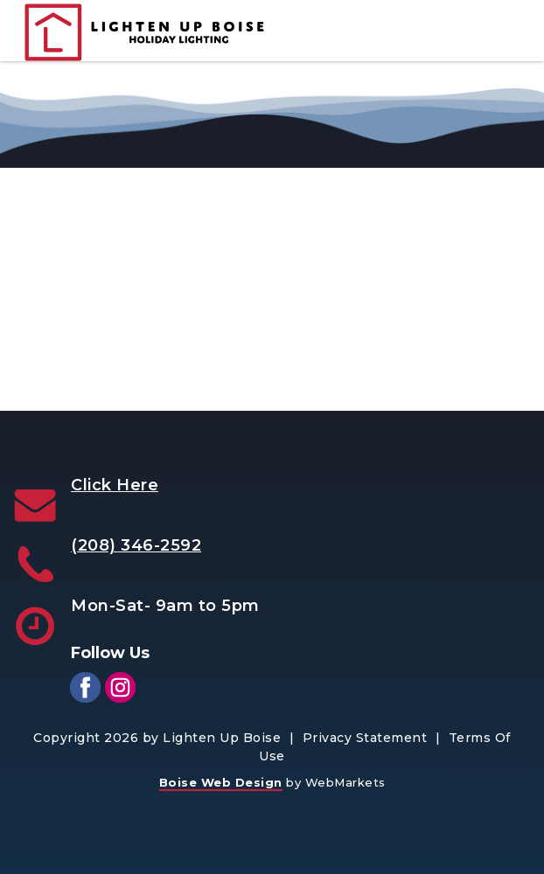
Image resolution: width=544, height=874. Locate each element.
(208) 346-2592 (136, 545)
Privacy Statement (365, 738)
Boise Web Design (220, 782)
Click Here (114, 485)
